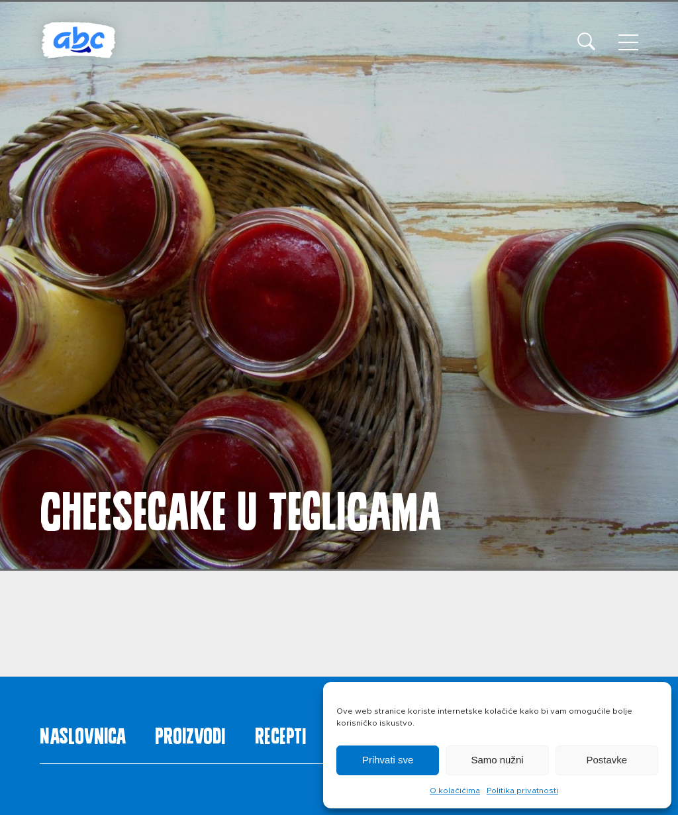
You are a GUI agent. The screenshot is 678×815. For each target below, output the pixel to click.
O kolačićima (455, 790)
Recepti (280, 733)
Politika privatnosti (522, 790)
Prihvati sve (388, 759)
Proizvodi (190, 733)
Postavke (606, 759)
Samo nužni (497, 759)
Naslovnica (83, 733)
